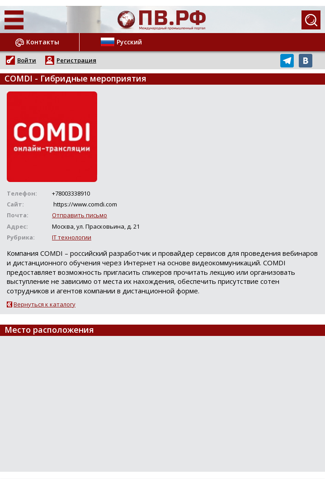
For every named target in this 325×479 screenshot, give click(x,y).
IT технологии (71, 237)
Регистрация (76, 60)
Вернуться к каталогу (44, 304)
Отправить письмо (79, 215)
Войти (26, 60)
